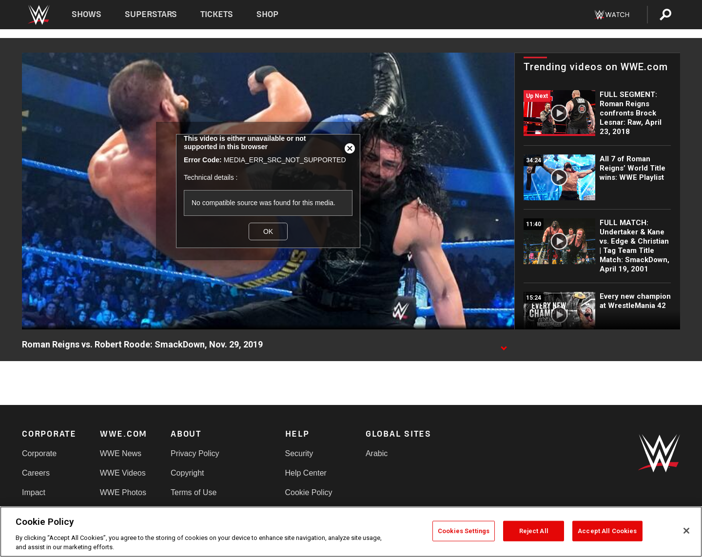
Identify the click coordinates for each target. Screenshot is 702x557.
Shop (267, 14)
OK (268, 231)
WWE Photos (123, 492)
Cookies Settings (463, 531)
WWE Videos (123, 473)
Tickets (216, 14)
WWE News (120, 453)
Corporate (39, 453)
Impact (33, 492)
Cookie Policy (308, 492)
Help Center (306, 473)
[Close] (686, 530)
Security (299, 453)
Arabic (377, 453)
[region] (351, 531)
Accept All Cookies (607, 531)
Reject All (533, 531)
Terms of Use (193, 492)
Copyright (187, 473)
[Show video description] (503, 345)
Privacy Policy (195, 453)
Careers (36, 473)
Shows (86, 14)
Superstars (151, 14)
